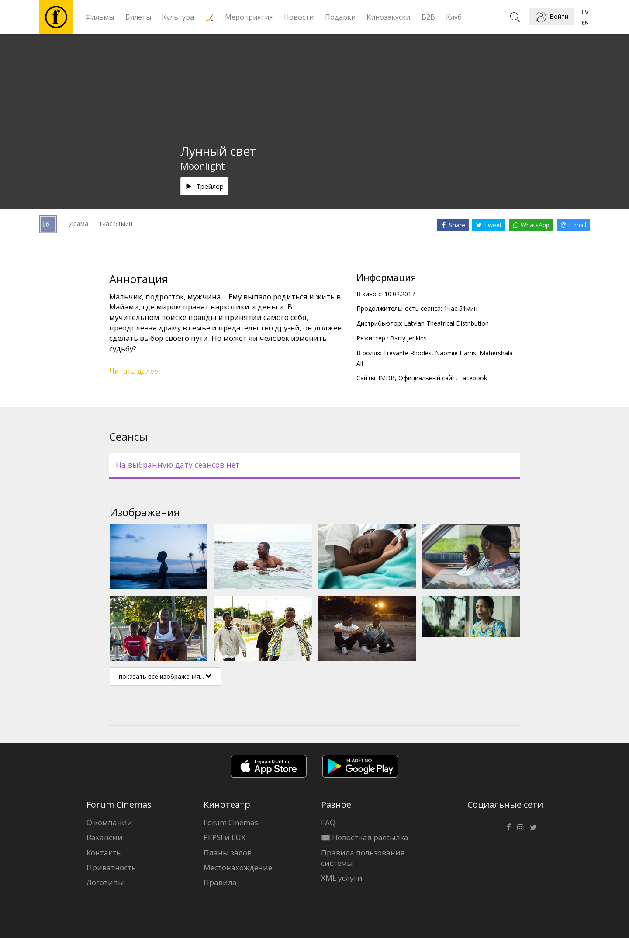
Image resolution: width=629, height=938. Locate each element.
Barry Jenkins (408, 338)
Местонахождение (238, 867)
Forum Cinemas (231, 822)
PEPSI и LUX (224, 837)
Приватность (111, 867)
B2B (428, 17)
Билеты (138, 17)
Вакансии (104, 837)
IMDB (386, 378)
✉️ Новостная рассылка (364, 837)
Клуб (454, 17)
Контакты (104, 853)
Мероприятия (249, 17)
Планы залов (228, 853)
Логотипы (105, 882)
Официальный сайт (427, 378)
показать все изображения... (165, 676)
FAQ (328, 822)
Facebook (473, 378)
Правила (220, 882)
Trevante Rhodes (407, 353)
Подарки (340, 17)
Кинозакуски (388, 17)
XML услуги (342, 878)
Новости (299, 17)
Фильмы (99, 17)
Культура (178, 17)
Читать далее (133, 371)
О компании (109, 822)
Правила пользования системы (363, 858)
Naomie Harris (455, 353)
